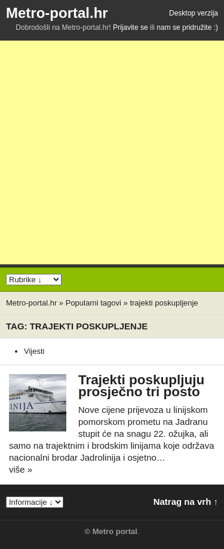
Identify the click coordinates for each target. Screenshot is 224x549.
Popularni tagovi (93, 302)
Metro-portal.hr (57, 13)
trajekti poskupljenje (164, 302)
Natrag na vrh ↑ (186, 501)
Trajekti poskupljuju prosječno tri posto (141, 385)
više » (20, 469)
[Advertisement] (112, 152)
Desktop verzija (193, 13)
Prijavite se (130, 27)
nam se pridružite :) (187, 27)
